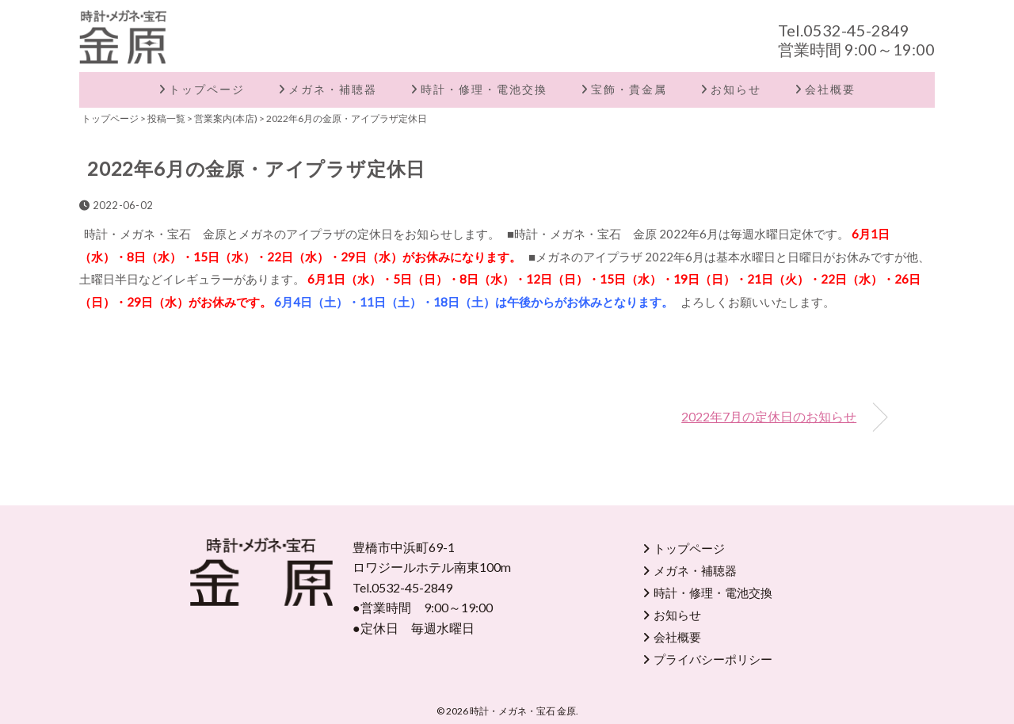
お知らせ (736, 89)
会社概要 (830, 89)
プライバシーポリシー (713, 659)
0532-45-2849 (856, 30)
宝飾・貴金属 (629, 89)
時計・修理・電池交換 (484, 89)
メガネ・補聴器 (332, 89)
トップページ (207, 89)
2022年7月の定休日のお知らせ (768, 416)
